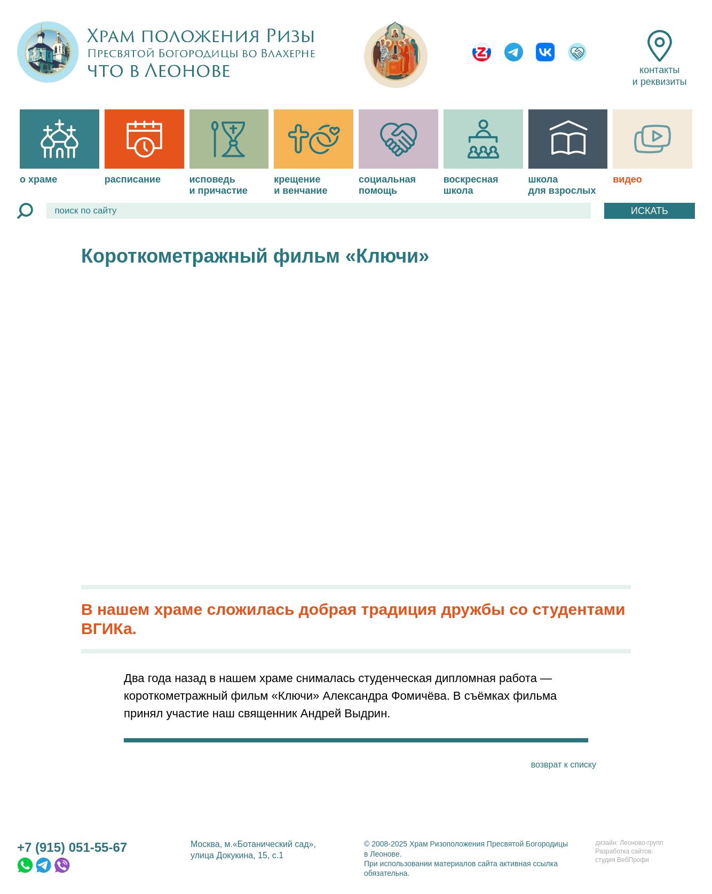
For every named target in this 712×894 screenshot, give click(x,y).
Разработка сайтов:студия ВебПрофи (624, 856)
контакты (659, 58)
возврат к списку (563, 764)
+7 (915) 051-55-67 (72, 847)
